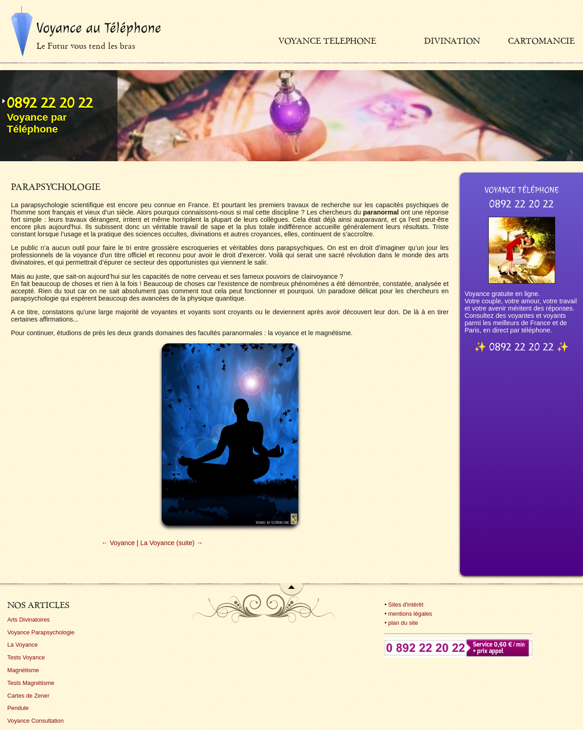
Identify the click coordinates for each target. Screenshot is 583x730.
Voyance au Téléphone (98, 27)
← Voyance (118, 542)
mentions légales (410, 613)
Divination (452, 41)
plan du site (403, 622)
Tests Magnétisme (30, 682)
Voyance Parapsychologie (40, 632)
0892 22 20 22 (50, 103)
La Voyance (22, 644)
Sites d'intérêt (405, 604)
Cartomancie (541, 41)
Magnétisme (23, 670)
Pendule (18, 707)
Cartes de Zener (28, 695)
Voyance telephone (327, 41)
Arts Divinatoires (28, 619)
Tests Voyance (26, 657)
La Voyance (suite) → (171, 542)
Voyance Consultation (35, 720)
